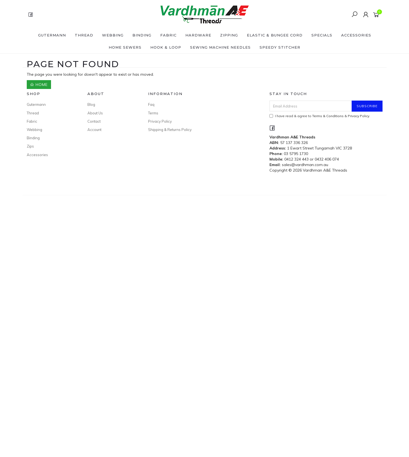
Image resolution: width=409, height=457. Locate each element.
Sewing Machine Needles (220, 47)
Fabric (168, 35)
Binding (141, 35)
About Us (95, 113)
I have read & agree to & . (319, 116)
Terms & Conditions (328, 116)
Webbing (113, 35)
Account (94, 129)
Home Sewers (125, 47)
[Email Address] (310, 106)
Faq (151, 104)
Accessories (356, 35)
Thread (84, 35)
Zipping (229, 35)
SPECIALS (321, 35)
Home (39, 84)
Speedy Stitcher (280, 47)
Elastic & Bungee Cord (275, 35)
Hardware (198, 35)
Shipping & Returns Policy (170, 129)
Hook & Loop (165, 47)
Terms (153, 113)
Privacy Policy (160, 121)
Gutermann (52, 35)
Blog (91, 104)
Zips (30, 146)
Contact (94, 121)
